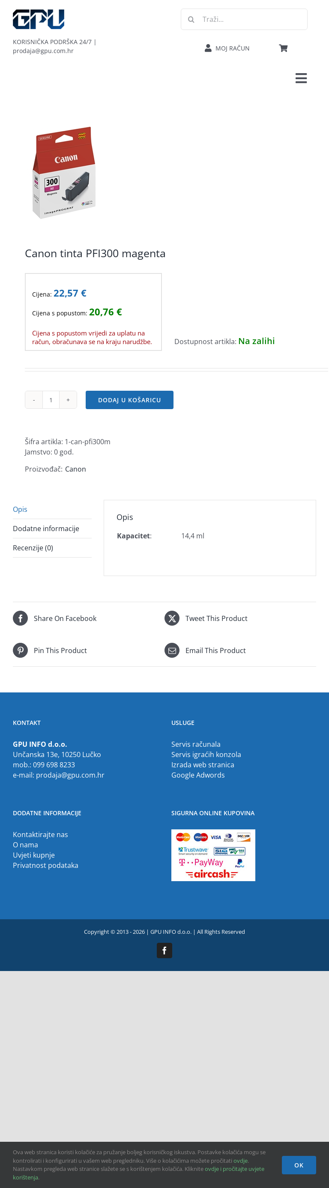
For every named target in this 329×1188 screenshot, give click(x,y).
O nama (25, 844)
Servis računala (196, 744)
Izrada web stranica (202, 764)
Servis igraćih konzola (206, 754)
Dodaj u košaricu (129, 400)
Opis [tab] (20, 509)
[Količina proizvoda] (51, 399)
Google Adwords (198, 775)
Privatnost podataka (45, 865)
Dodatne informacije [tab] (46, 528)
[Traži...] (244, 19)
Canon (75, 469)
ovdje (240, 1160)
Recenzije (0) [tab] (33, 547)
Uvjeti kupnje (34, 855)
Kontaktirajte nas (40, 834)
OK (299, 1165)
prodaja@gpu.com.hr (70, 775)
